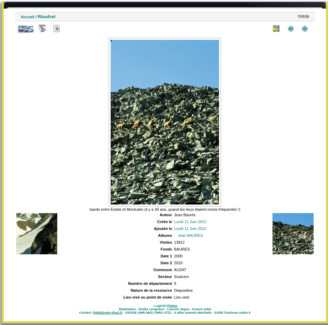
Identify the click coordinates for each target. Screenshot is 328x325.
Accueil (28, 17)
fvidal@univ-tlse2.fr (107, 312)
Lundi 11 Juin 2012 (190, 222)
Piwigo (172, 305)
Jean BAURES (190, 235)
